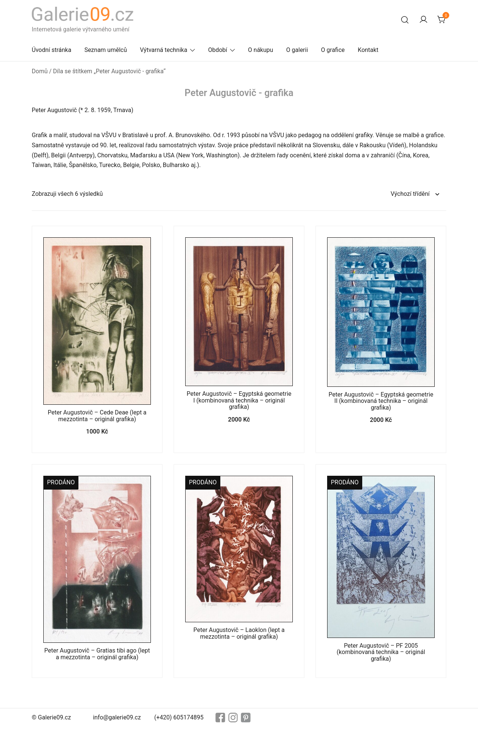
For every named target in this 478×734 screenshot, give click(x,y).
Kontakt (368, 49)
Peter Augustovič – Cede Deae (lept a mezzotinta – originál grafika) (97, 415)
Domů (39, 71)
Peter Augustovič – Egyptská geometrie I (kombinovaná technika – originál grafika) (239, 400)
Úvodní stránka (51, 49)
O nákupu (260, 49)
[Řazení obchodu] (414, 194)
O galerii (297, 49)
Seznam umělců (105, 49)
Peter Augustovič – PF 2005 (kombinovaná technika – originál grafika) (381, 652)
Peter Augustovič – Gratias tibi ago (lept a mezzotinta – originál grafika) (97, 653)
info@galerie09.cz (117, 717)
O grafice (333, 49)
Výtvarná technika (163, 49)
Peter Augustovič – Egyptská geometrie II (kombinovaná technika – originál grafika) (381, 401)
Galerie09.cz (54, 717)
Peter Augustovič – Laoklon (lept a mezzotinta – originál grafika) (239, 633)
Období (217, 49)
